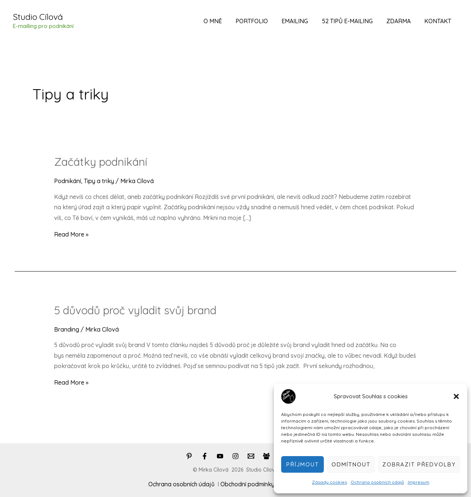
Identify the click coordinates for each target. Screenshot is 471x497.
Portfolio (260, 21)
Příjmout (302, 464)
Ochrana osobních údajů (377, 482)
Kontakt (438, 21)
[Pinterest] (189, 456)
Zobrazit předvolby (419, 464)
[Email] (251, 456)
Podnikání (67, 181)
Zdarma (401, 21)
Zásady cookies (329, 482)
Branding (66, 329)
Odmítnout (351, 464)
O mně (223, 21)
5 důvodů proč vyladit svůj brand (135, 310)
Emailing (301, 21)
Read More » (71, 234)
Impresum (418, 482)
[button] (456, 396)
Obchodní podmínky (247, 484)
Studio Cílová (38, 16)
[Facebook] (204, 456)
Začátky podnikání (100, 162)
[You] (220, 456)
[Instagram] (235, 456)
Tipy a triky (99, 181)
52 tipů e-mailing (352, 21)
